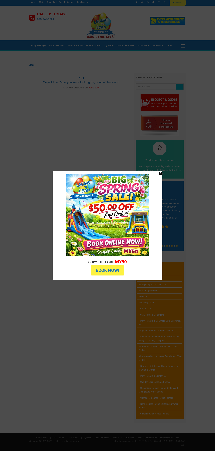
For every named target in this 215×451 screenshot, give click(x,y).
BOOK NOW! (107, 270)
